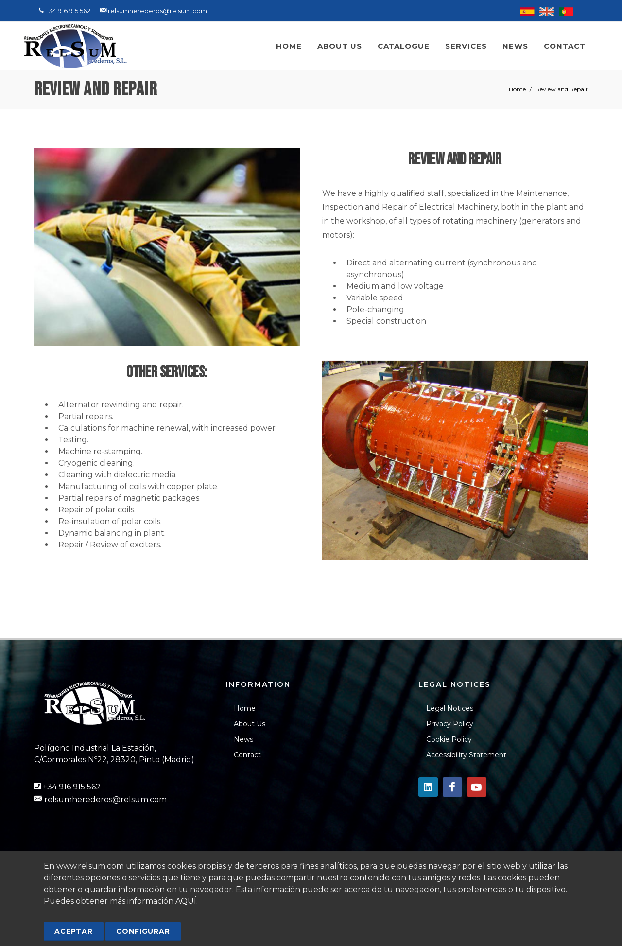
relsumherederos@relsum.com (105, 799)
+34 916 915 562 (72, 786)
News (243, 739)
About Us (249, 723)
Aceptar (73, 931)
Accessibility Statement (466, 755)
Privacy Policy (449, 723)
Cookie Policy (449, 739)
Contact (247, 755)
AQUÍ (185, 901)
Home (517, 89)
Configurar (143, 931)
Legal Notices (449, 708)
